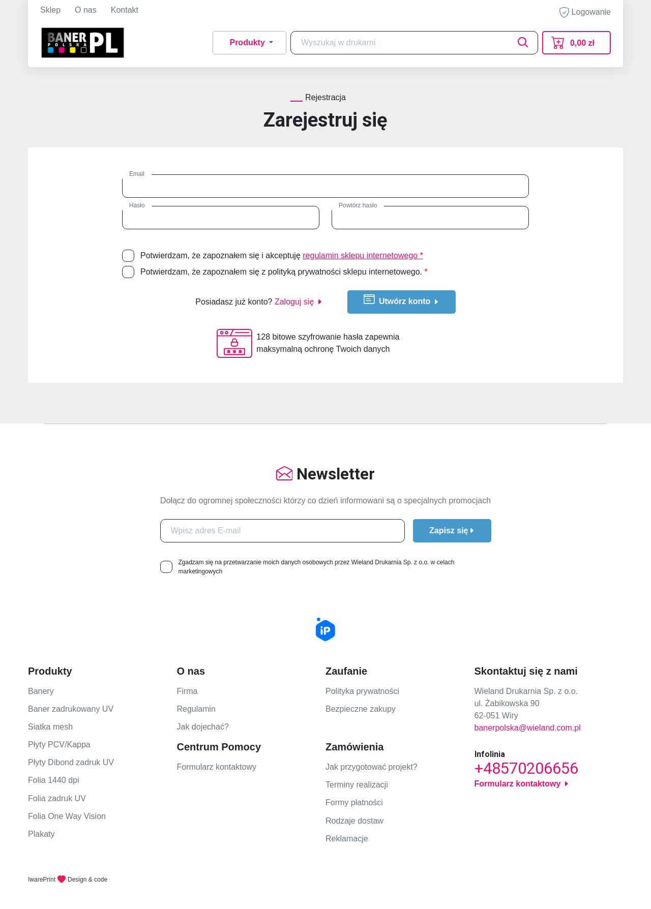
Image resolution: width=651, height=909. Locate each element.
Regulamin (196, 709)
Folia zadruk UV (57, 798)
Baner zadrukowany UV (70, 709)
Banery (41, 691)
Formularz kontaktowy (217, 767)
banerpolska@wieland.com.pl (528, 727)
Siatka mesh (50, 726)
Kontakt (124, 10)
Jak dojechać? (203, 726)
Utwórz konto (401, 300)
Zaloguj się (299, 301)
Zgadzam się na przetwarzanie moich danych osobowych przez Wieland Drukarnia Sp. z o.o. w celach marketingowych (317, 567)
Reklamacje (347, 838)
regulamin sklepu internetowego (363, 255)
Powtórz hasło (358, 205)
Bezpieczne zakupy (361, 709)
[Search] (414, 42)
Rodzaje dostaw (354, 820)
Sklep (50, 10)
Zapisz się (452, 530)
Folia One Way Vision (67, 816)
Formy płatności (354, 802)
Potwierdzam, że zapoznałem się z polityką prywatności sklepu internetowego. (284, 271)
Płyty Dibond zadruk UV (71, 762)
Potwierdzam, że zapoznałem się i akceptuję (281, 255)
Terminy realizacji (357, 784)
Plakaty (41, 834)
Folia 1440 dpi (53, 780)
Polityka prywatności (362, 691)
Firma (187, 691)
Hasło (137, 205)
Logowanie (585, 12)
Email (136, 173)
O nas (86, 10)
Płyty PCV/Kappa (59, 744)
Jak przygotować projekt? (372, 767)
